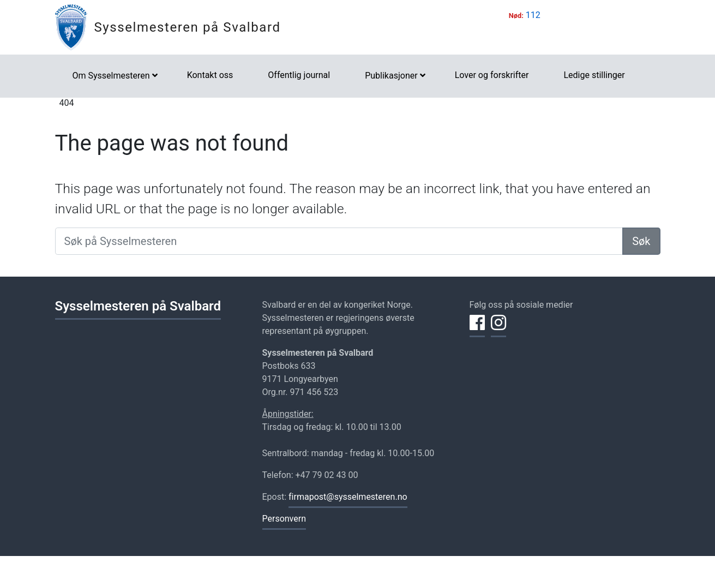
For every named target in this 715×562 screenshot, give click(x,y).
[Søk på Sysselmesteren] (339, 241)
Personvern (284, 518)
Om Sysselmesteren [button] (111, 75)
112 (533, 15)
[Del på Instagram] (498, 329)
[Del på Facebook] (477, 329)
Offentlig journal (299, 75)
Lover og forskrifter (492, 75)
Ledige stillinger (593, 75)
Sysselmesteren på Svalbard (187, 27)
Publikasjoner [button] (391, 75)
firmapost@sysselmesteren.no (348, 497)
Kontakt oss (210, 75)
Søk (641, 241)
